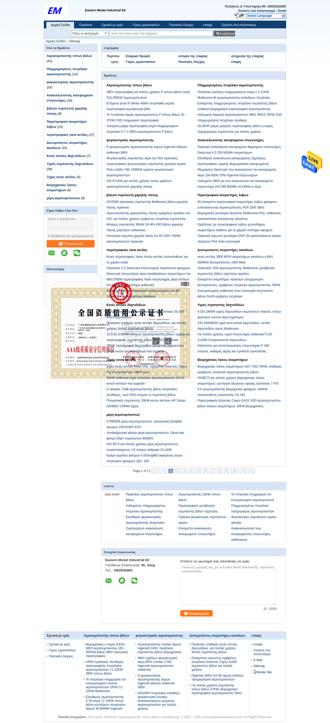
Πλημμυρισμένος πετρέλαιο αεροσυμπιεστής (230, 85)
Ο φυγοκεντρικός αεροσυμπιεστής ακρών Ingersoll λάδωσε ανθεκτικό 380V (156, 681)
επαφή (207, 25)
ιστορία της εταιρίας (193, 56)
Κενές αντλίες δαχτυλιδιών (66, 156)
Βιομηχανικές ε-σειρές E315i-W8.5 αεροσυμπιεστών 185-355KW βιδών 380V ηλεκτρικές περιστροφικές (107, 650)
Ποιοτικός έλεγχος (181, 25)
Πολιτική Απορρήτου (72, 717)
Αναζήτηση (227, 34)
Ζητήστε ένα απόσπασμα (256, 11)
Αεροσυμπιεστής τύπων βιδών (69, 56)
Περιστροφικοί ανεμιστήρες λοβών (223, 195)
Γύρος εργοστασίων (146, 25)
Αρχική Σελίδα (60, 25)
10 (234, 471)
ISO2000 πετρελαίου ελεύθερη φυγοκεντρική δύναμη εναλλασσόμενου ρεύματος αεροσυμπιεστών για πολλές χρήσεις (158, 700)
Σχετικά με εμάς (112, 25)
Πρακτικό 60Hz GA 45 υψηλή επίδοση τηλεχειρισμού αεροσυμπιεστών (217, 677)
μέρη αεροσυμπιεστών (63, 198)
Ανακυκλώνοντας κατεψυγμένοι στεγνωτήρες (230, 140)
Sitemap (259, 666)
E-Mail (257, 660)
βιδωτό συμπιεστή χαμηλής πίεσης (132, 195)
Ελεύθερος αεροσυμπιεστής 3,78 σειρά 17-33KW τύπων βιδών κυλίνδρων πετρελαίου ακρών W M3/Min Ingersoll (106, 702)
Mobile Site (262, 672)
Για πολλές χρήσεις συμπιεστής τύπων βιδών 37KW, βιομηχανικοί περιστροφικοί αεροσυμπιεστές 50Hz (217, 689)
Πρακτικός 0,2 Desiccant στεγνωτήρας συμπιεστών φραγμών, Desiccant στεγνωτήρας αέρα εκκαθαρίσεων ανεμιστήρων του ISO (148, 273)
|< (154, 471)
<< (163, 471)
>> (243, 471)
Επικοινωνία (71, 244)
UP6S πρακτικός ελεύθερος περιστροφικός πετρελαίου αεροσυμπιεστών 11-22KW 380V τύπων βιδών (104, 667)
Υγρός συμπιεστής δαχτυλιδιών (70, 164)
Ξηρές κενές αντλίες (61, 177)
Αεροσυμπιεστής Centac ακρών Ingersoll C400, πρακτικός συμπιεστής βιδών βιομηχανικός (160, 648)
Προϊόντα (85, 25)
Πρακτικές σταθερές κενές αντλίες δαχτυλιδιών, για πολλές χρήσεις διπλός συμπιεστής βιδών (214, 648)
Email (282, 11)
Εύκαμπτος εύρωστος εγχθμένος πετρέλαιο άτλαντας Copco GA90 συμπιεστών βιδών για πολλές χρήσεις (214, 663)
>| (251, 471)
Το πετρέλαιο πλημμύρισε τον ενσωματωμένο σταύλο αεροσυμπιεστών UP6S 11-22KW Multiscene (106, 685)
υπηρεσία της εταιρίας (247, 56)
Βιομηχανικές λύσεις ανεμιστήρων (222, 360)
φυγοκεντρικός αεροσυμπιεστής (70, 82)
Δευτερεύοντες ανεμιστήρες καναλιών (225, 250)
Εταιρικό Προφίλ (138, 56)
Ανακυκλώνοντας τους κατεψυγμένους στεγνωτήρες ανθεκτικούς (251, 534)
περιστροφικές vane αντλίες (67, 135)
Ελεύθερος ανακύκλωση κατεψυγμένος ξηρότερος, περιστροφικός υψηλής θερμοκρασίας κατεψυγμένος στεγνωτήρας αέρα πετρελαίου (233, 163)
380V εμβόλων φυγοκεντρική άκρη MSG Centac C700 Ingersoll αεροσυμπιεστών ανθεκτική (157, 663)
